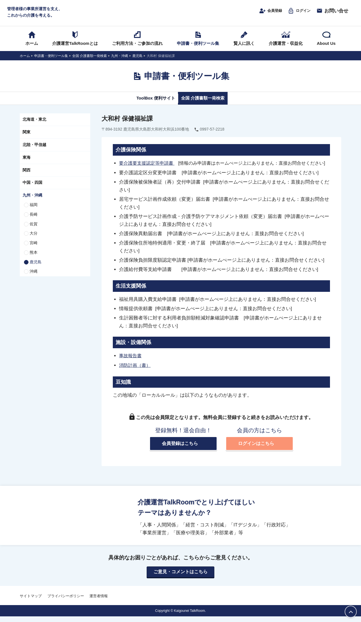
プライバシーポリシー (65, 601)
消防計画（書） (136, 370)
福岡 (34, 210)
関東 (26, 137)
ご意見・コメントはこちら (180, 577)
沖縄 (34, 277)
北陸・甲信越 (34, 150)
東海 (26, 162)
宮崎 (34, 248)
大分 (34, 239)
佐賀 (34, 229)
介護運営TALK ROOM (180, 14)
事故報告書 (131, 360)
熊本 (34, 257)
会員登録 (264, 13)
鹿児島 (35, 267)
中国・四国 (32, 188)
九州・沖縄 (32, 200)
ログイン (297, 13)
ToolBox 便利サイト (150, 103)
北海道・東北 (34, 125)
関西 (26, 175)
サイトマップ (31, 601)
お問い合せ (332, 13)
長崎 (34, 219)
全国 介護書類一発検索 (208, 103)
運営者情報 (98, 601)
